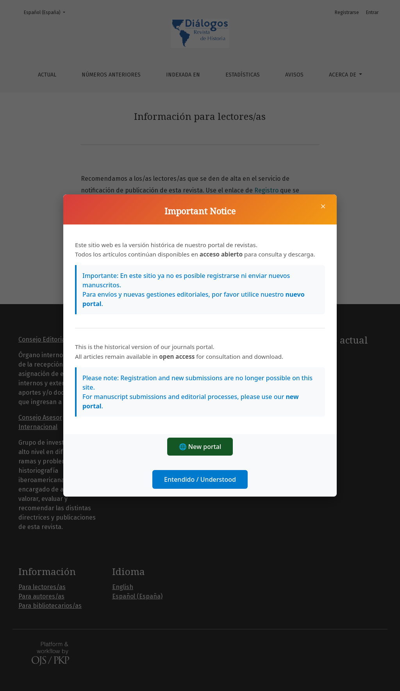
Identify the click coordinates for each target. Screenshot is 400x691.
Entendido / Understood (200, 479)
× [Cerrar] (323, 206)
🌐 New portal (200, 446)
